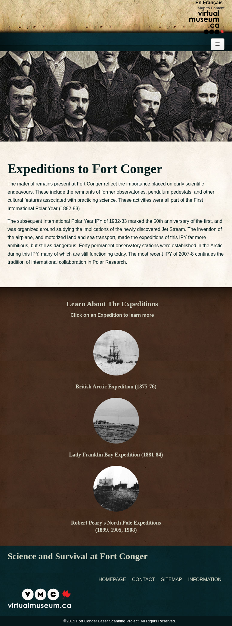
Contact (143, 579)
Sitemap (171, 579)
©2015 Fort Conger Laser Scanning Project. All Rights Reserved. (119, 621)
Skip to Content (211, 8)
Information (204, 579)
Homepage (112, 579)
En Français (209, 2)
